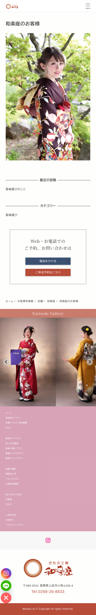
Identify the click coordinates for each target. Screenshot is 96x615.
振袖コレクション (13, 438)
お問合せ (10, 520)
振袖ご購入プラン (14, 448)
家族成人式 (11, 474)
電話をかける (47, 261)
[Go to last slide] (6, 362)
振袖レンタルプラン (15, 453)
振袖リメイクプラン (14, 458)
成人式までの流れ (14, 494)
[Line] (6, 585)
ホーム (9, 413)
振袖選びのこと (16, 189)
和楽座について (13, 418)
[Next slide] (90, 362)
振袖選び (12, 215)
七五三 (9, 504)
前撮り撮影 (11, 469)
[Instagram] (6, 573)
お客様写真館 (12, 484)
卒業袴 (9, 499)
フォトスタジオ (12, 479)
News (8, 428)
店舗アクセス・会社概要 (16, 423)
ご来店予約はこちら (48, 272)
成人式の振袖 (12, 443)
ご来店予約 (11, 515)
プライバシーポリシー (15, 525)
